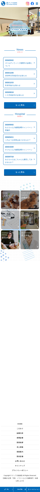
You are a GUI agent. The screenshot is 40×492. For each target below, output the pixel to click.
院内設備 (20, 456)
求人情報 (20, 447)
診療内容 (20, 433)
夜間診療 (20, 438)
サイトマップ (20, 466)
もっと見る (20, 105)
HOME (20, 424)
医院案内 (20, 452)
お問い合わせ (20, 461)
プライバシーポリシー (20, 470)
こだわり (20, 428)
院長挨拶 (20, 442)
